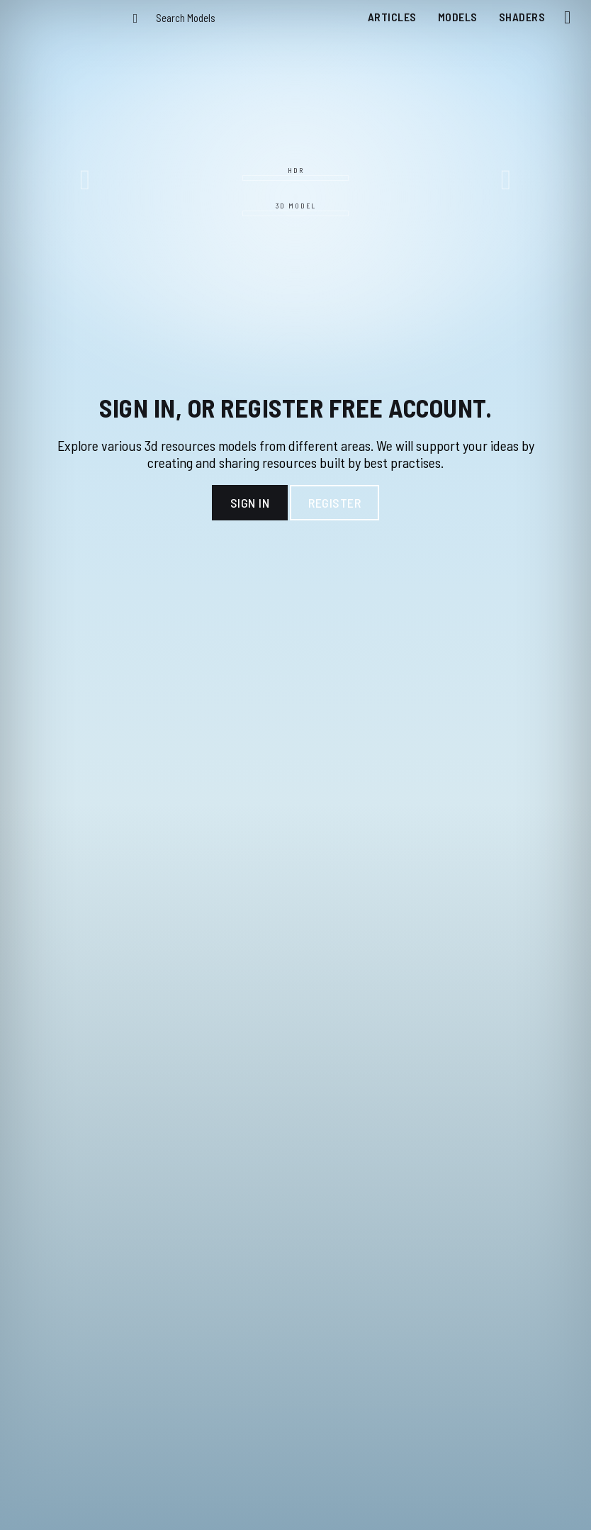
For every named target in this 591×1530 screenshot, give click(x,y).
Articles (392, 16)
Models (458, 16)
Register (334, 502)
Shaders (522, 16)
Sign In (250, 502)
